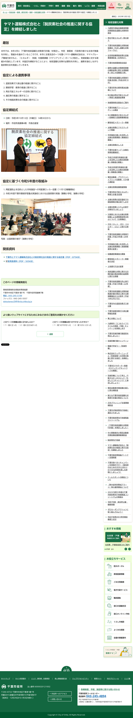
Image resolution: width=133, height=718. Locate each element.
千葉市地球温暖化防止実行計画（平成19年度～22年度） (118, 284)
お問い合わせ (56, 699)
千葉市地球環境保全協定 (117, 63)
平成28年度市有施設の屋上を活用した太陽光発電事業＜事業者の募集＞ (118, 169)
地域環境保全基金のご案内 (118, 102)
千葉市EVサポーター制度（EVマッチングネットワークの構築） (118, 368)
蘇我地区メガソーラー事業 (118, 122)
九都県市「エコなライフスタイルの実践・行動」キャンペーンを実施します (118, 326)
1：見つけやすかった (62, 325)
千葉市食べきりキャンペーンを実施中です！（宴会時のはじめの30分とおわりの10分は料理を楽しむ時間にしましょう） (118, 467)
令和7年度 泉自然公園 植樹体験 (118, 503)
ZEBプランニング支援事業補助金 (118, 404)
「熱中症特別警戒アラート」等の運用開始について (118, 486)
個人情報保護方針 (61, 678)
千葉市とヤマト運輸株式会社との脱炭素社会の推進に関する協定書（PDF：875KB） (43, 257)
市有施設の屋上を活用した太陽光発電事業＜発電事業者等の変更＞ (118, 246)
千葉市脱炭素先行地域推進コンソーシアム (118, 419)
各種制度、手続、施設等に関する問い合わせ (100, 689)
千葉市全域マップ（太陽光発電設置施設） (118, 151)
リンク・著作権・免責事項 (40, 678)
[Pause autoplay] (107, 549)
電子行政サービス (121, 590)
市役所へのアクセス (59, 694)
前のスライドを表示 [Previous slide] (126, 549)
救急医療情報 (119, 574)
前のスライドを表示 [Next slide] (129, 549)
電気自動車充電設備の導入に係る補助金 (118, 389)
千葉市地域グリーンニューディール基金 (118, 109)
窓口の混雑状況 (120, 606)
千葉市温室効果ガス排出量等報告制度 (118, 312)
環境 (30, 12)
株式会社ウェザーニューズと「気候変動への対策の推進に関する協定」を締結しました (118, 357)
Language (119, 7)
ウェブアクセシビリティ (80, 678)
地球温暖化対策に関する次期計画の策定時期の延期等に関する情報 (118, 274)
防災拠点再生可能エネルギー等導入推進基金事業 (118, 96)
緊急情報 (111, 7)
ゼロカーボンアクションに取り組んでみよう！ (118, 511)
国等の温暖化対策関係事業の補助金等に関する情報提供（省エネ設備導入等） (118, 70)
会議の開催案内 (120, 638)
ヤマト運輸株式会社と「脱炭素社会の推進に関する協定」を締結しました (118, 447)
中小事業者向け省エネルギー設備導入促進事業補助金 (118, 116)
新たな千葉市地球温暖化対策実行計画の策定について (118, 397)
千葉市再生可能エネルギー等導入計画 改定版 (118, 193)
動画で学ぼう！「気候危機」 (117, 347)
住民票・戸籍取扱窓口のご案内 (117, 545)
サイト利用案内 (20, 678)
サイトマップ (5, 678)
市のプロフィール (113, 678)
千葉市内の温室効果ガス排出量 (118, 305)
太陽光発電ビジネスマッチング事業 (118, 129)
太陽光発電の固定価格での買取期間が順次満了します (118, 201)
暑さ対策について (114, 318)
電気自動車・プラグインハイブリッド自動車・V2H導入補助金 (118, 179)
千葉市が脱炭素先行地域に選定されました (118, 411)
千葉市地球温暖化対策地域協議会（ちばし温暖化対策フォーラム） (118, 48)
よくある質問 (119, 630)
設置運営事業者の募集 (116, 254)
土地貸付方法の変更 (115, 266)
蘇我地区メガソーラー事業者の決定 (118, 260)
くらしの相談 (119, 622)
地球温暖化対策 (39, 12)
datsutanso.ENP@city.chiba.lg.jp (17, 301)
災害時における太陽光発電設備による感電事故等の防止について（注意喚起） (118, 217)
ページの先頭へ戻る (66, 670)
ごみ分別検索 (119, 582)
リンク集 (127, 678)
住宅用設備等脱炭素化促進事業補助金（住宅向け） (118, 57)
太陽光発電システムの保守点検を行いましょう (118, 208)
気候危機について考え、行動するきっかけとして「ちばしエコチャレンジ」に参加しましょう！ (118, 379)
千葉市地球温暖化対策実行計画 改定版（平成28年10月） (118, 80)
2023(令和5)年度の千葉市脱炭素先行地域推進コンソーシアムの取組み (118, 494)
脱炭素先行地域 (114, 440)
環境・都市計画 (22, 12)
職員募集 (117, 598)
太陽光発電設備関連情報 (117, 187)
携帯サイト (98, 678)
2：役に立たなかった (28, 325)
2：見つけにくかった (83, 325)
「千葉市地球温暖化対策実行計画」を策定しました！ (118, 426)
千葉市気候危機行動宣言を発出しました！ (118, 335)
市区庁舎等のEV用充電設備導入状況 (118, 518)
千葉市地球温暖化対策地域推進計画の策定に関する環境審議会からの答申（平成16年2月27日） (118, 294)
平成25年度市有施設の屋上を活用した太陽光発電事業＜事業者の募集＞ (118, 160)
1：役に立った (11, 325)
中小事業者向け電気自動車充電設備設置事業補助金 (118, 434)
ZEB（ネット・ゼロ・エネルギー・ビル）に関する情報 (118, 226)
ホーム (5, 12)
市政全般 (12, 12)
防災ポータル (119, 566)
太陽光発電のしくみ (115, 145)
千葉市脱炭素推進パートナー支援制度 (118, 456)
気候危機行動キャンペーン (118, 341)
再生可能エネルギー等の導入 (118, 39)
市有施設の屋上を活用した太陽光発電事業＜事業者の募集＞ (118, 137)
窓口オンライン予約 (121, 614)
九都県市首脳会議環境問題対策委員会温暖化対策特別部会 (118, 30)
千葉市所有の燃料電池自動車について (118, 89)
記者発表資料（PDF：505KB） (21, 261)
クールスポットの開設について (118, 478)
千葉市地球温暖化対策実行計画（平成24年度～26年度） (118, 236)
